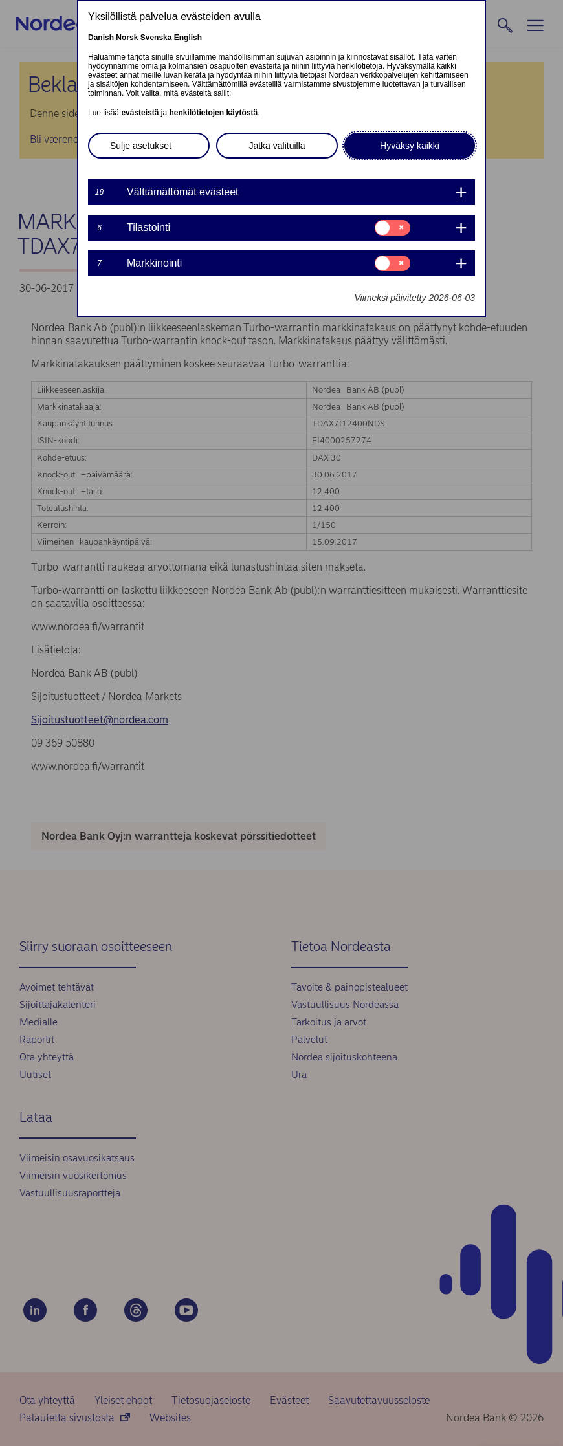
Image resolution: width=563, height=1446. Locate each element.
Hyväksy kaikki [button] (409, 145)
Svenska (156, 37)
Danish (101, 37)
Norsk (127, 37)
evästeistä (140, 112)
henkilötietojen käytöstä (213, 112)
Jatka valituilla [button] (276, 145)
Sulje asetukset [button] (140, 145)
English (188, 37)
